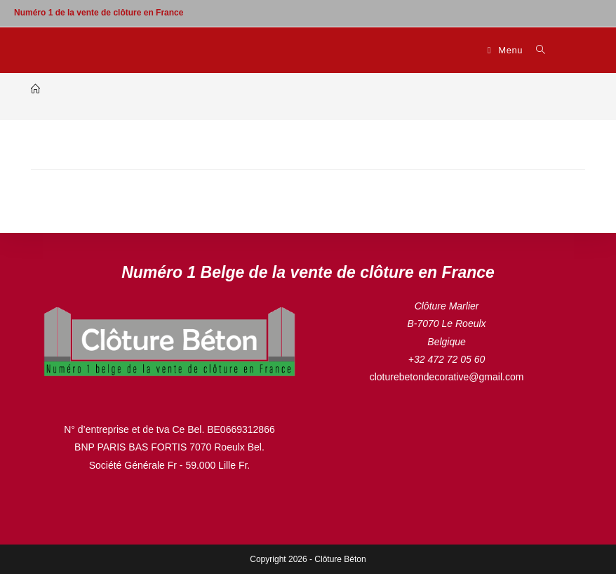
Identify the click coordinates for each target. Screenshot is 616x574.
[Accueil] (35, 89)
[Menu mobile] (507, 50)
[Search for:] (535, 50)
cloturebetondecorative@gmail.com (447, 376)
